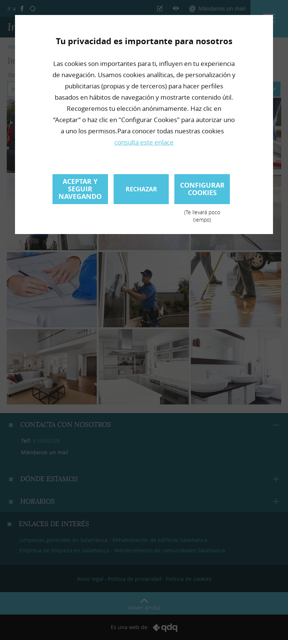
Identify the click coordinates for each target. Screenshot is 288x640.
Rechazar (141, 189)
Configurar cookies (202, 192)
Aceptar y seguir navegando (80, 189)
